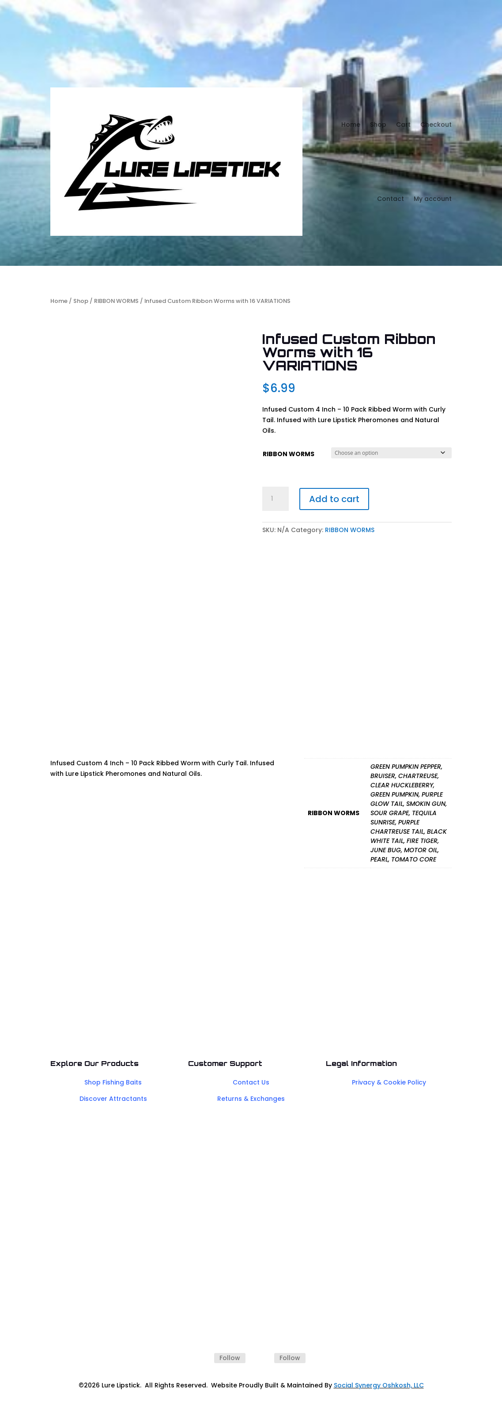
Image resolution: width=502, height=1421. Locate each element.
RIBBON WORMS (116, 301)
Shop (378, 124)
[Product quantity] (275, 499)
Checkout (436, 124)
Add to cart (334, 499)
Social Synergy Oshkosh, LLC (379, 1385)
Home (350, 124)
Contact (390, 198)
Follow (229, 1357)
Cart (403, 124)
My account (433, 198)
